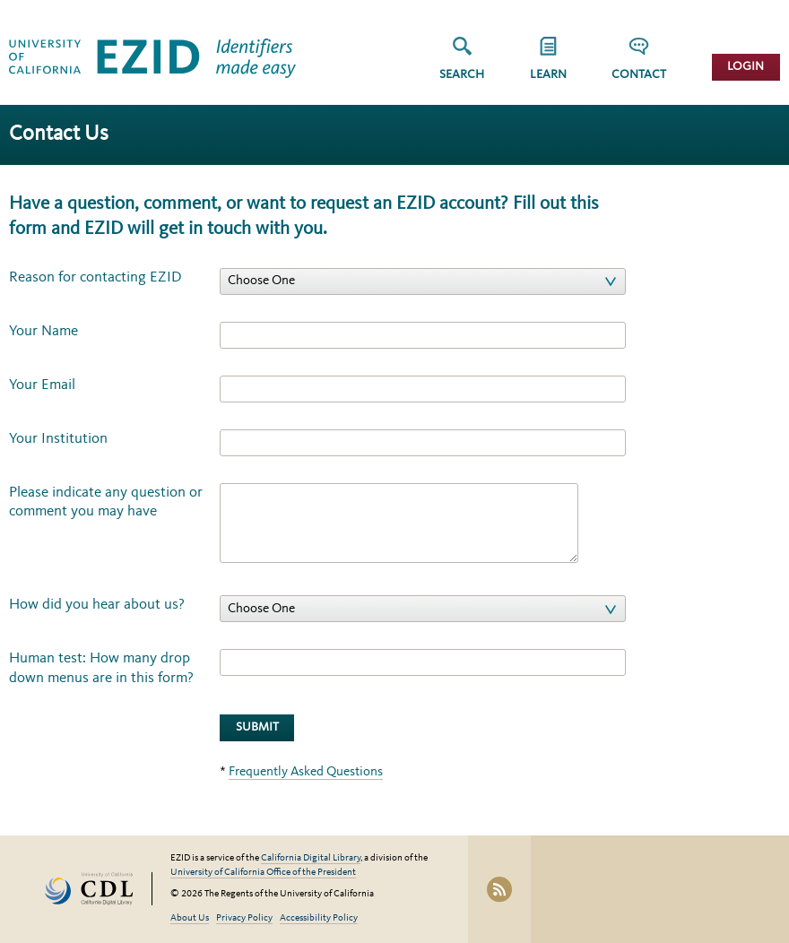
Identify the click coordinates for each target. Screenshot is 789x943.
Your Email (42, 385)
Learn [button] (548, 75)
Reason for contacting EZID (95, 277)
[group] (548, 64)
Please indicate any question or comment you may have (106, 502)
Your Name (43, 331)
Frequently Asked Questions (306, 772)
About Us (189, 918)
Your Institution (58, 438)
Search (461, 75)
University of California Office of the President (263, 873)
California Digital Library (310, 858)
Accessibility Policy (319, 918)
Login (745, 67)
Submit (257, 727)
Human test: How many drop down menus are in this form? (101, 668)
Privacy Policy (244, 918)
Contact (638, 75)
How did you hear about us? (97, 604)
